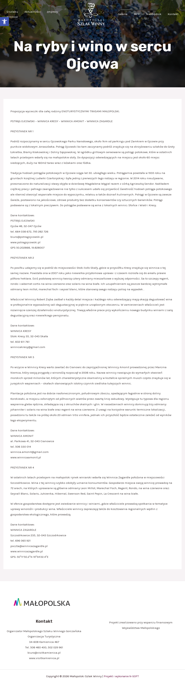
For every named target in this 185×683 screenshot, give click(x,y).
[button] (4, 21)
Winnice (11, 16)
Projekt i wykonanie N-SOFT (121, 676)
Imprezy (51, 11)
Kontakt (173, 14)
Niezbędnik (154, 14)
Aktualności (32, 11)
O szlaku (12, 11)
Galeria (124, 14)
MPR (138, 14)
